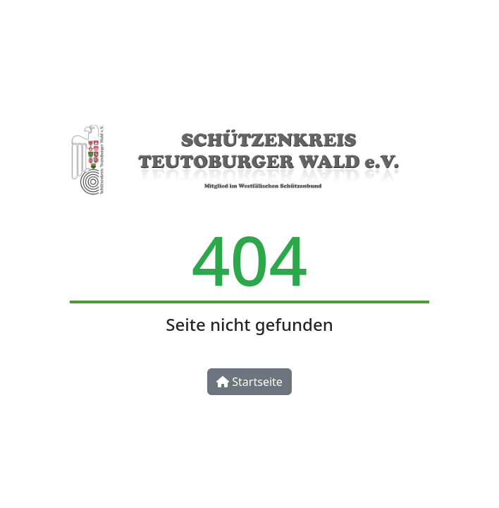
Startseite (249, 381)
